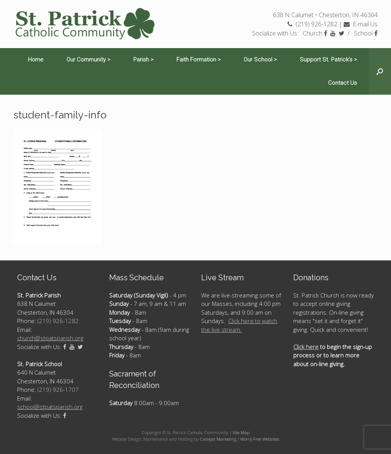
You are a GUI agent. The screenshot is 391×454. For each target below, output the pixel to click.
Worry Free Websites (259, 439)
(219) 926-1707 (58, 389)
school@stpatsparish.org (49, 406)
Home (36, 59)
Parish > (143, 59)
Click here (305, 347)
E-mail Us (361, 24)
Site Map (241, 432)
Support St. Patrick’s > (328, 59)
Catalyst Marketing (218, 439)
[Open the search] (379, 71)
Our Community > (88, 59)
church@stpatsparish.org (50, 338)
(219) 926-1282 (312, 24)
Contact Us (342, 82)
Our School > (260, 59)
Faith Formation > (198, 59)
